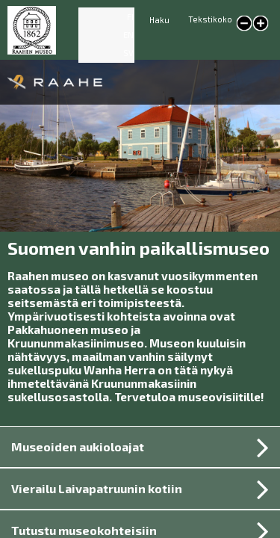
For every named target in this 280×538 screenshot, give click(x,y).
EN (128, 35)
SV (128, 53)
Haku (159, 20)
